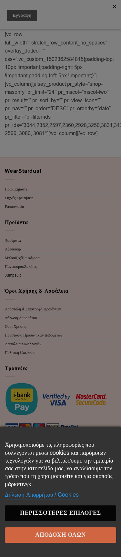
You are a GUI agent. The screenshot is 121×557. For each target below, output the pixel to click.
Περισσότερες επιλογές (60, 513)
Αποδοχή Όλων (60, 535)
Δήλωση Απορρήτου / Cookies (42, 495)
